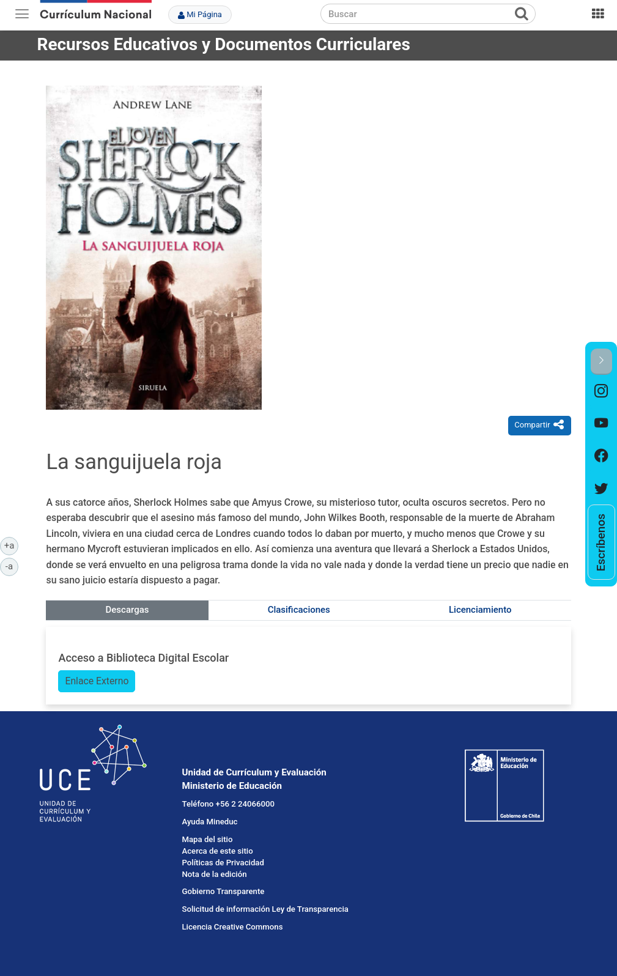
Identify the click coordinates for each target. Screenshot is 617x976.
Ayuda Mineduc (209, 821)
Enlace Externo (96, 681)
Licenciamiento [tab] (480, 609)
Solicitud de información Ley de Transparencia (265, 909)
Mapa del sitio (207, 839)
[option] (601, 391)
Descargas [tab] (127, 609)
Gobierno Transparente (223, 891)
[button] (601, 362)
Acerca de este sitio (217, 851)
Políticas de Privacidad (223, 862)
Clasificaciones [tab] (299, 609)
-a (12, 566)
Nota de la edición (214, 874)
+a (11, 545)
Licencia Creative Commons (232, 926)
